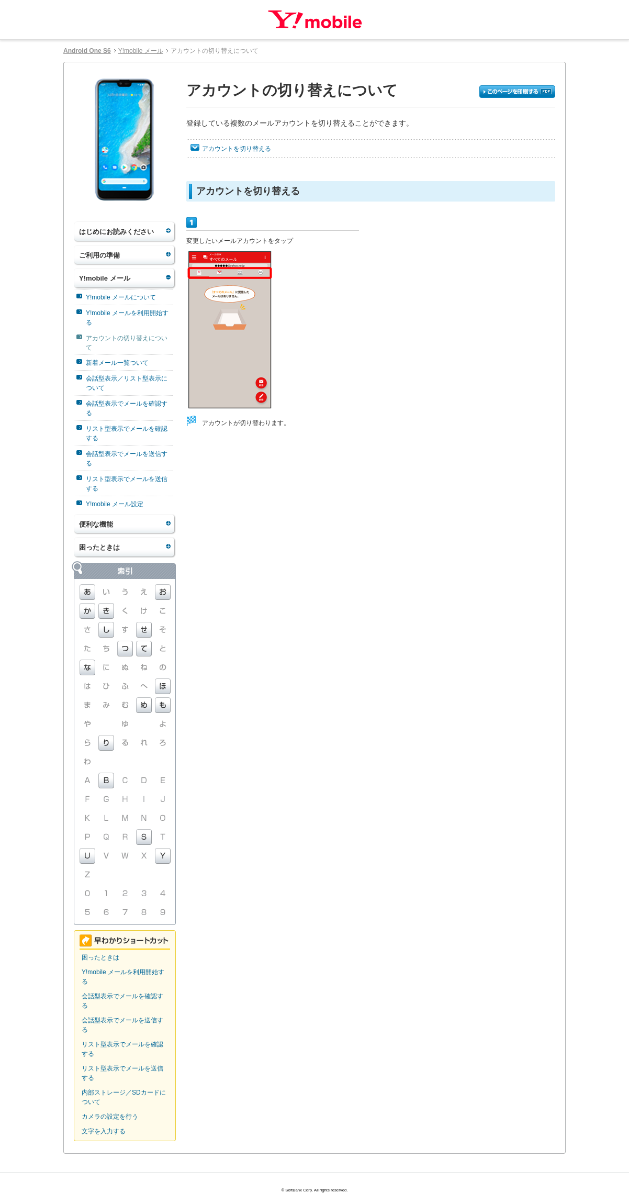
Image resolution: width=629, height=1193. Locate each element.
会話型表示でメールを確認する (126, 408)
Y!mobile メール (140, 50)
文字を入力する (104, 1131)
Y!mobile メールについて (121, 297)
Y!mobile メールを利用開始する (127, 317)
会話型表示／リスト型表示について (126, 383)
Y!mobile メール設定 (114, 504)
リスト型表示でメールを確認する (126, 433)
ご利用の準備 (99, 255)
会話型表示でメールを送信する (126, 458)
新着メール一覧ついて (117, 362)
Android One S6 (87, 50)
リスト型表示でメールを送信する (126, 483)
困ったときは (99, 547)
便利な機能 (96, 524)
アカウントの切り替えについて (126, 343)
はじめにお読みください (116, 232)
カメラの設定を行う (110, 1116)
